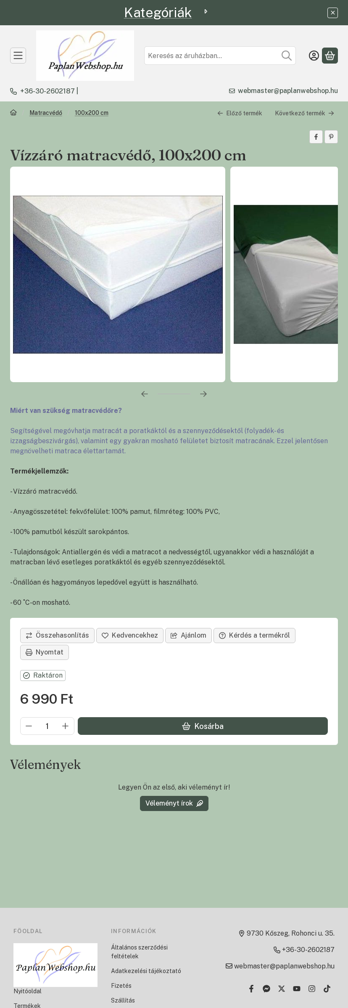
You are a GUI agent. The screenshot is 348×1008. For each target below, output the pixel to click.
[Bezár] (332, 13)
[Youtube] (296, 988)
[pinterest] (331, 137)
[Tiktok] (327, 988)
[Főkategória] (13, 113)
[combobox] (220, 55)
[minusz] (29, 726)
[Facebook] (251, 988)
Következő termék (304, 112)
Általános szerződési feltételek (139, 952)
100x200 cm (91, 112)
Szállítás (123, 1000)
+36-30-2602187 (47, 91)
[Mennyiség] (47, 726)
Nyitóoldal (27, 991)
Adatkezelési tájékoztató (146, 971)
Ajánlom (188, 635)
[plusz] (65, 726)
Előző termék (239, 112)
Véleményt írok (174, 803)
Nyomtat (44, 652)
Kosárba (203, 725)
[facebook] (316, 137)
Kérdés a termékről (254, 635)
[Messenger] (266, 988)
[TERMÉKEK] (18, 56)
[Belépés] (314, 56)
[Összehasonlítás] (57, 635)
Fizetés (121, 985)
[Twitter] (281, 988)
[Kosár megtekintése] (330, 56)
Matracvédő (45, 112)
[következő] (203, 394)
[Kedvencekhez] (129, 635)
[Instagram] (311, 988)
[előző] (144, 394)
